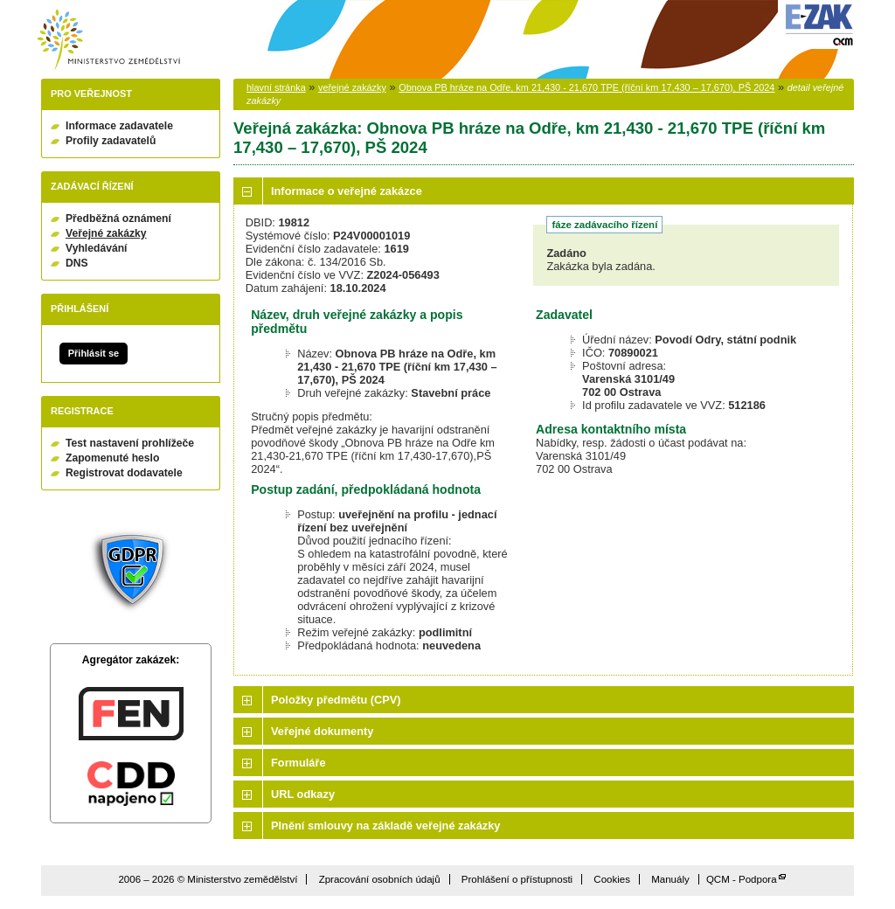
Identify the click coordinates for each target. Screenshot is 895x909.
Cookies (611, 879)
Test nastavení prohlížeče (130, 443)
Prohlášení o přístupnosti (516, 879)
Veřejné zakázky (106, 233)
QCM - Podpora (741, 879)
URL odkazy (303, 794)
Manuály (670, 879)
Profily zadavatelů (111, 141)
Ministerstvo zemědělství (108, 40)
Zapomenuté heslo (112, 458)
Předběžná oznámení (118, 218)
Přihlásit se (93, 353)
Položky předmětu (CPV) (336, 699)
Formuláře (298, 762)
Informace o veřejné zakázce (346, 191)
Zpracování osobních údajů (380, 879)
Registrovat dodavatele (124, 473)
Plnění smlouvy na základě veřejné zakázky (385, 825)
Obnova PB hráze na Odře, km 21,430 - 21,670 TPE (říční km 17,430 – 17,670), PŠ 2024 (586, 87)
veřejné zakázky (352, 87)
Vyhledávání (97, 248)
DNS (77, 263)
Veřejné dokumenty (322, 731)
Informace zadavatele (119, 126)
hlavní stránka (276, 87)
